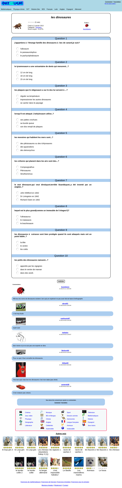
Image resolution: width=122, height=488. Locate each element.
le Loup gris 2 (19, 448)
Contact (65, 485)
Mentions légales (47, 485)
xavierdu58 (65, 384)
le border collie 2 (19, 469)
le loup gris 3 (7, 447)
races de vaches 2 (67, 448)
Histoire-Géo (35, 9)
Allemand (78, 9)
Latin (56, 9)
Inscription (117, 2)
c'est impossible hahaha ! (55, 470)
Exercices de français (48, 482)
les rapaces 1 (55, 447)
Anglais (62, 9)
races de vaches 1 (79, 448)
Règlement (58, 485)
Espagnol (70, 9)
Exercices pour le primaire (80, 482)
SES (43, 9)
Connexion (108, 2)
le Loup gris (31, 447)
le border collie (31, 469)
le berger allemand (43, 469)
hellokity (65, 332)
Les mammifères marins (79, 470)
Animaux (38, 27)
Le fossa (102, 468)
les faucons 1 (102, 447)
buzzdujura (87, 28)
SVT (27, 9)
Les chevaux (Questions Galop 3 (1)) (43, 449)
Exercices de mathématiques (31, 482)
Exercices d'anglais (64, 482)
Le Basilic (67, 468)
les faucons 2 (90, 447)
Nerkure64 (65, 350)
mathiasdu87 (65, 318)
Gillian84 (65, 363)
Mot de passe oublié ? (110, 3)
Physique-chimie (18, 9)
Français (50, 9)
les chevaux (114, 447)
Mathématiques (6, 9)
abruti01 (65, 303)
